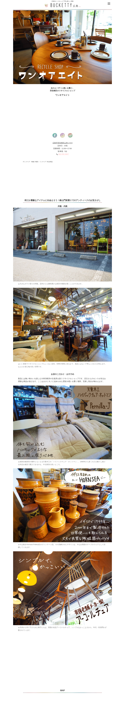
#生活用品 (50, 161)
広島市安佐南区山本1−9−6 (62, 143)
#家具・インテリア (40, 161)
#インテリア (26, 161)
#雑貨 (32, 161)
